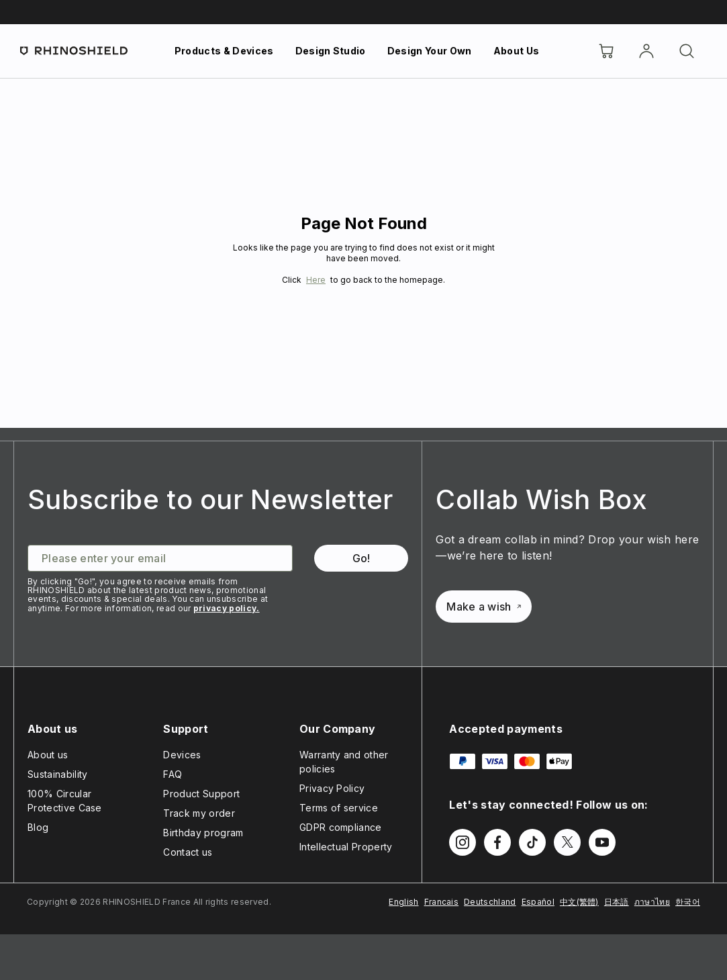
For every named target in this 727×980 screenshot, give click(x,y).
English (403, 902)
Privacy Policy (332, 788)
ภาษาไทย (652, 902)
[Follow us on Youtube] (602, 842)
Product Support (201, 793)
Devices (182, 754)
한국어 (687, 902)
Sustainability (57, 774)
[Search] (687, 51)
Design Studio (330, 50)
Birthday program (203, 832)
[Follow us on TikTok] (532, 842)
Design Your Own (429, 50)
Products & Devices (224, 50)
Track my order (198, 813)
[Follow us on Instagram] (462, 842)
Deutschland (490, 902)
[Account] (646, 51)
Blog (38, 827)
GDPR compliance (340, 827)
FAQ (172, 774)
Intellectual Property (346, 846)
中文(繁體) (579, 902)
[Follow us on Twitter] (567, 842)
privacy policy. (226, 608)
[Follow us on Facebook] (497, 842)
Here (316, 280)
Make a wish (483, 606)
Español (538, 902)
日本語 (616, 902)
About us (48, 754)
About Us (516, 50)
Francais (441, 902)
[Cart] (606, 51)
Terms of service (338, 807)
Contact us (187, 852)
